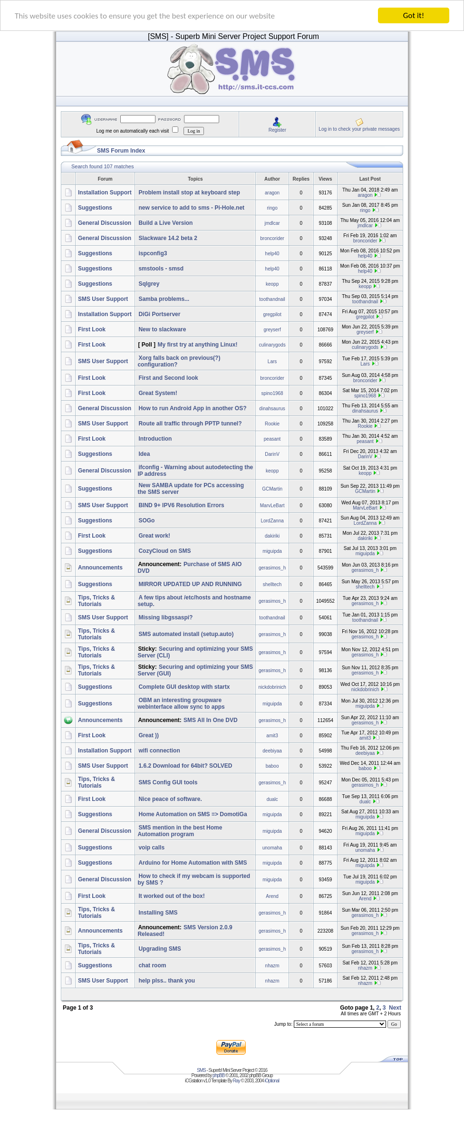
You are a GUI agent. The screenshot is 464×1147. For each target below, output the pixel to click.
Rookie (272, 423)
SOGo (146, 520)
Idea (144, 454)
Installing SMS (157, 912)
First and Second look (168, 378)
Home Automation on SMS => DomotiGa (192, 814)
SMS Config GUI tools (167, 782)
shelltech (272, 584)
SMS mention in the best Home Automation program (179, 831)
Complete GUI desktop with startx (184, 687)
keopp (272, 283)
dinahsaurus (272, 408)
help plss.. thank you (166, 980)
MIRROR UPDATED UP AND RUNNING (190, 584)
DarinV (272, 453)
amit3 (272, 735)
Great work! (154, 535)
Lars (272, 361)
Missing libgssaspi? (165, 617)
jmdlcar (272, 222)
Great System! (157, 393)
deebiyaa (272, 750)
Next (395, 1007)
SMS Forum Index (121, 150)
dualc (272, 798)
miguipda (272, 550)
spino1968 (272, 392)
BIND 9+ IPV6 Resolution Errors (181, 505)
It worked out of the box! (171, 896)
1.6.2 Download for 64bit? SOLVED (185, 765)
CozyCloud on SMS (164, 551)
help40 (272, 253)
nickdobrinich (272, 686)
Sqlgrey (148, 283)
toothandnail (272, 298)
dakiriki (272, 535)
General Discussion (104, 223)
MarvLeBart (272, 505)
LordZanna (272, 520)
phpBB (218, 1075)
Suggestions (95, 207)
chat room (152, 965)
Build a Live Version (165, 223)
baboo (272, 765)
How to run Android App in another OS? (192, 408)
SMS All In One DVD (211, 720)
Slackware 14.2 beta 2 (167, 238)
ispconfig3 (152, 253)
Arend (272, 895)
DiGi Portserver (159, 314)
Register (277, 129)
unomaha (272, 847)
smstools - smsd (161, 268)
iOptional (271, 1080)
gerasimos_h (272, 567)
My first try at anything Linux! (197, 344)
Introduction (155, 438)
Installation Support (105, 192)
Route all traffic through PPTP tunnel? (190, 423)
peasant (272, 438)
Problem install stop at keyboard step (189, 192)
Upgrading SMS (159, 948)
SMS (201, 1070)
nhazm (272, 965)
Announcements (100, 567)
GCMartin (272, 488)
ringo (272, 207)
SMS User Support (103, 299)
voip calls (151, 847)
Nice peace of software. (170, 799)
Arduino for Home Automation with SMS (192, 862)
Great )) (148, 735)
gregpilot (272, 314)
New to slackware (162, 329)
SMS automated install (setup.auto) (185, 634)
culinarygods (272, 344)
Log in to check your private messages (359, 128)
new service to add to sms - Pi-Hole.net (191, 207)
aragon (272, 192)
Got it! (413, 15)
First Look (92, 329)
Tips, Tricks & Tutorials (96, 600)
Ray (236, 1080)
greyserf (272, 329)
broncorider (272, 238)
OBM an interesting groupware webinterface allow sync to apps (180, 703)
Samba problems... (163, 299)
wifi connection (159, 750)
